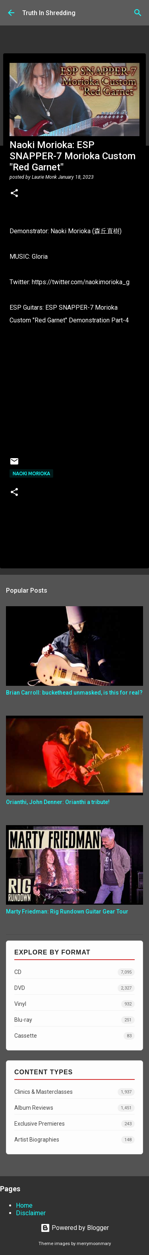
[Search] (138, 12)
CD (74, 972)
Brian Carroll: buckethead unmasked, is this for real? (74, 692)
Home (24, 1205)
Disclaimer (31, 1213)
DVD (74, 988)
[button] (14, 193)
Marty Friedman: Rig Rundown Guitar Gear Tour (67, 911)
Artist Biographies (74, 1140)
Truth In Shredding (48, 13)
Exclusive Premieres (74, 1124)
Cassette (74, 1036)
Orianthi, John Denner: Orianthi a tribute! (58, 802)
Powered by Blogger (75, 1228)
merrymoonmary (94, 1243)
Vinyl (74, 1004)
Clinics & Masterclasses (74, 1092)
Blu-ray (74, 1020)
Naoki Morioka (31, 473)
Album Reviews (74, 1108)
